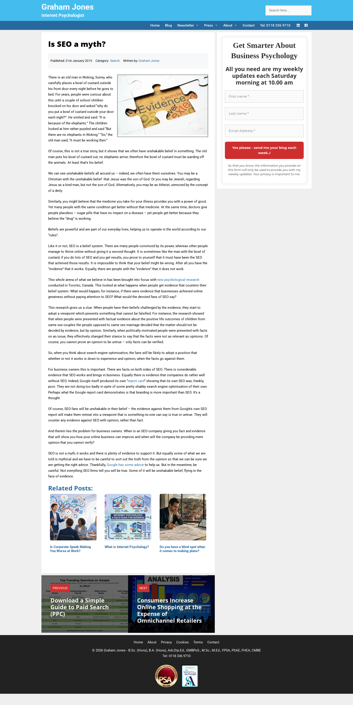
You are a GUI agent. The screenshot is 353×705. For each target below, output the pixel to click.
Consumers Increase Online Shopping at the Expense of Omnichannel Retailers (169, 610)
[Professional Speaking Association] (167, 686)
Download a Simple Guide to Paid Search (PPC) (79, 607)
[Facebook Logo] (306, 25)
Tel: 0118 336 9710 (275, 25)
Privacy (166, 642)
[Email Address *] (264, 131)
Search (115, 61)
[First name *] (264, 96)
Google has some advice (125, 465)
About (231, 25)
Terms (198, 642)
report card (136, 381)
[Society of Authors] (189, 686)
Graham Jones (67, 7)
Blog (168, 25)
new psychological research (178, 280)
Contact (249, 25)
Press (212, 25)
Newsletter (189, 25)
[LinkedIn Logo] (298, 25)
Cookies (182, 642)
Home (155, 25)
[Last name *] (264, 113)
